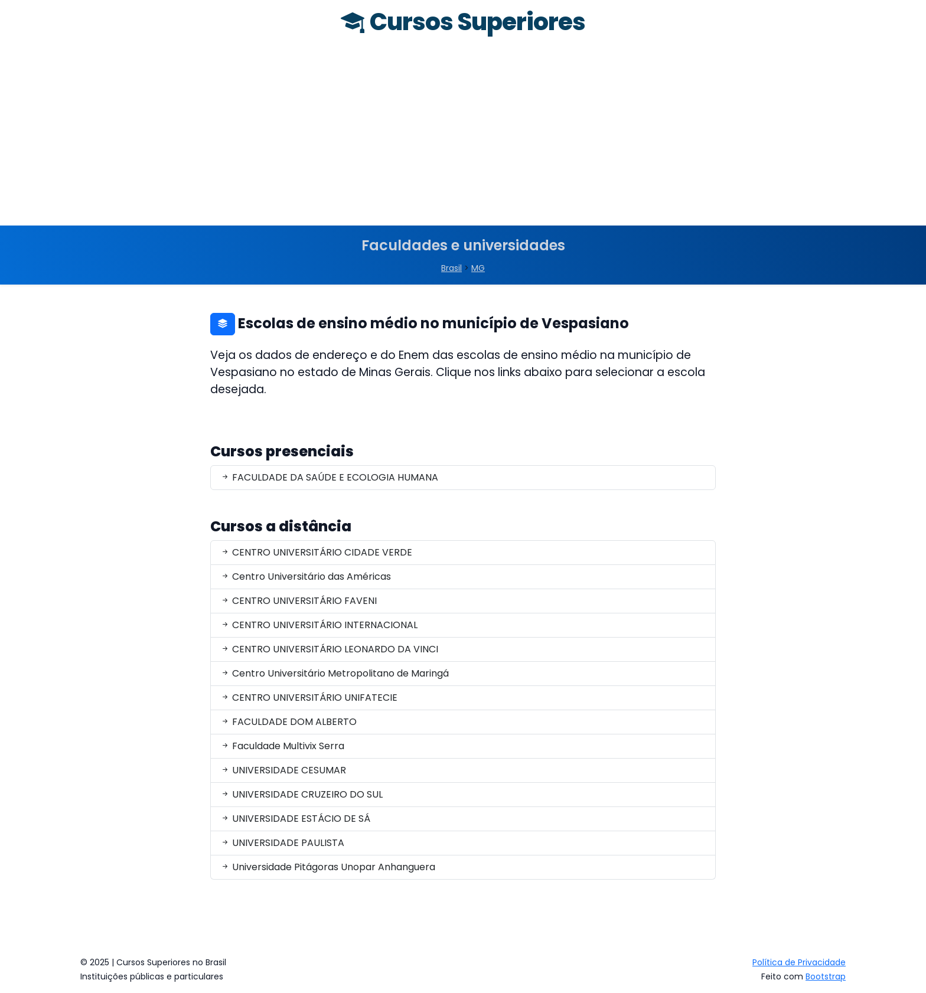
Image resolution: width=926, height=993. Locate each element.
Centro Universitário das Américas (305, 576)
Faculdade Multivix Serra (282, 746)
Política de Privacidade (799, 962)
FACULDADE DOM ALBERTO (288, 722)
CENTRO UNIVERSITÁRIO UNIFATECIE (308, 697)
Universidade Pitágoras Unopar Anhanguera (327, 867)
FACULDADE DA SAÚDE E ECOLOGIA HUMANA (329, 477)
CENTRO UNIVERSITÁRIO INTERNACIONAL (319, 625)
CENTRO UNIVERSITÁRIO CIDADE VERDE (316, 552)
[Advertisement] (463, 137)
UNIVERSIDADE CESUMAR (283, 770)
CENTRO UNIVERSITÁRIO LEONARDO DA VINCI (329, 649)
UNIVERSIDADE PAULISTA (282, 843)
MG (478, 268)
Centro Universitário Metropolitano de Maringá (334, 673)
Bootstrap (826, 976)
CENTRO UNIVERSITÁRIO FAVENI (298, 600)
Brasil (451, 268)
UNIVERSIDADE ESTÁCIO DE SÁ (295, 818)
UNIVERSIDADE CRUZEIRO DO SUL (301, 794)
